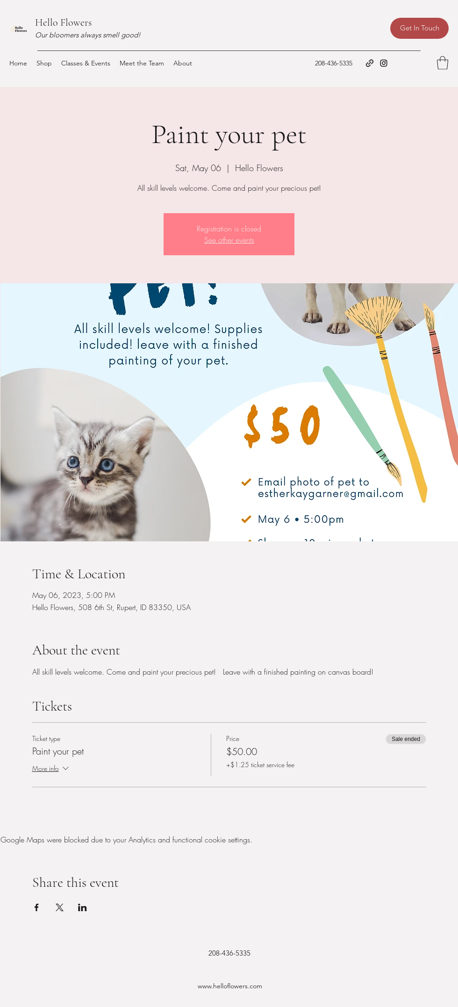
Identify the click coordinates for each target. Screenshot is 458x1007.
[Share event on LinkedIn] (82, 907)
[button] (442, 63)
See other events (229, 240)
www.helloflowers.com (230, 986)
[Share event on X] (59, 907)
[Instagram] (383, 63)
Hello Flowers (63, 22)
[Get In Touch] (419, 28)
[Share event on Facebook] (36, 907)
